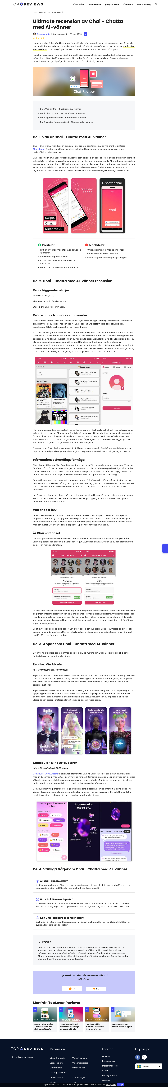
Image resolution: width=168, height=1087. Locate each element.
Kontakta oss (108, 1060)
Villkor (105, 1070)
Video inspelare (79, 1057)
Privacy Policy (111, 1085)
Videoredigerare (80, 1062)
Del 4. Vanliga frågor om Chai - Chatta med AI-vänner (66, 122)
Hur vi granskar (109, 1075)
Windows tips (78, 1067)
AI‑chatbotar (39, 149)
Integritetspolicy (110, 1065)
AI (85, 34)
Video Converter (58, 1057)
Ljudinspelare (56, 1077)
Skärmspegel (78, 1077)
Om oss (106, 1055)
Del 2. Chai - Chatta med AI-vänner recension (62, 113)
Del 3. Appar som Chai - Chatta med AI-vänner (63, 117)
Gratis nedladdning (22, 1056)
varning (106, 1080)
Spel (74, 1081)
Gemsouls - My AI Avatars (45, 773)
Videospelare (56, 1062)
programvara (112, 4)
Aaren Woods (43, 34)
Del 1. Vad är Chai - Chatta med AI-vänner (60, 109)
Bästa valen (78, 4)
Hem (35, 12)
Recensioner (95, 4)
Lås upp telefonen (58, 1072)
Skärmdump (56, 1067)
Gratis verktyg (144, 4)
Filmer (53, 1081)
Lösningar (128, 4)
